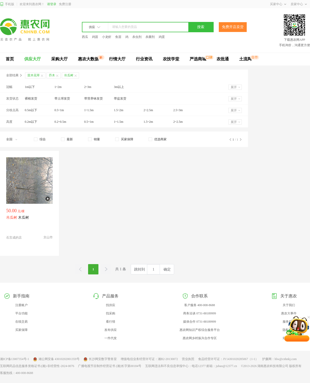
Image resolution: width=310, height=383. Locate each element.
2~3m (87, 87)
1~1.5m (89, 110)
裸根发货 (31, 98)
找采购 (110, 313)
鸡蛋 (162, 37)
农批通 (222, 59)
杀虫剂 (137, 37)
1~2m (58, 87)
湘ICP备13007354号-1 (14, 359)
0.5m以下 (31, 110)
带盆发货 (120, 98)
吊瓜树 (68, 75)
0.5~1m (59, 110)
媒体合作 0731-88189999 (199, 321)
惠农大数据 (88, 59)
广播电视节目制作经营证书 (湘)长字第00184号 (109, 366)
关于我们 (289, 305)
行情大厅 (117, 59)
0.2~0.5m (60, 122)
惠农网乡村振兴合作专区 (200, 338)
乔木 (52, 75)
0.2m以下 (31, 122)
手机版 (7, 4)
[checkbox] (40, 139)
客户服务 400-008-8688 (199, 305)
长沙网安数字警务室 (100, 359)
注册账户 (21, 305)
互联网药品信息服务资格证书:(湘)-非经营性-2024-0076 (37, 366)
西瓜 (85, 37)
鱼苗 (118, 37)
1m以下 (30, 87)
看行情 (110, 321)
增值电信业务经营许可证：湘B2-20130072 (149, 359)
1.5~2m (118, 110)
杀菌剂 (150, 37)
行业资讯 (144, 59)
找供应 (110, 305)
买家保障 (21, 330)
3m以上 (119, 87)
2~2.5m (148, 110)
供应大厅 (32, 59)
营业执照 (188, 359)
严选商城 (198, 59)
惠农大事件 (289, 313)
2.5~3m (178, 110)
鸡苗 (95, 37)
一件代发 (110, 338)
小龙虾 (106, 37)
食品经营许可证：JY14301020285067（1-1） (228, 359)
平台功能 (21, 313)
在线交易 (21, 321)
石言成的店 (14, 237)
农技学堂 (171, 59)
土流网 (245, 59)
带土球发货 (62, 98)
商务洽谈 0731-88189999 (199, 313)
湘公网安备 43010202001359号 (56, 359)
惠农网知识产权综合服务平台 (200, 330)
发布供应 (110, 330)
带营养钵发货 (93, 98)
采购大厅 (59, 59)
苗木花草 (33, 75)
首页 (10, 59)
